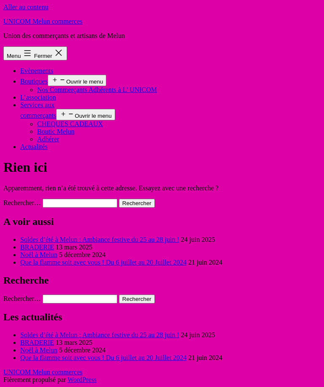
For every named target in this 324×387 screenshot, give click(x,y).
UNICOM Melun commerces (43, 21)
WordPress (82, 379)
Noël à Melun (38, 254)
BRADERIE (37, 247)
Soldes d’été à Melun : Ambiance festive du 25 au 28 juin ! (99, 239)
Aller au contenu (26, 7)
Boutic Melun (55, 131)
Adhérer (48, 139)
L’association (38, 97)
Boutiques (34, 81)
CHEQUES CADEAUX (70, 123)
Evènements (36, 70)
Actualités (34, 146)
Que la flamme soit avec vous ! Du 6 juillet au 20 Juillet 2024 (103, 262)
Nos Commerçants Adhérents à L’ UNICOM (97, 89)
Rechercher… (22, 202)
